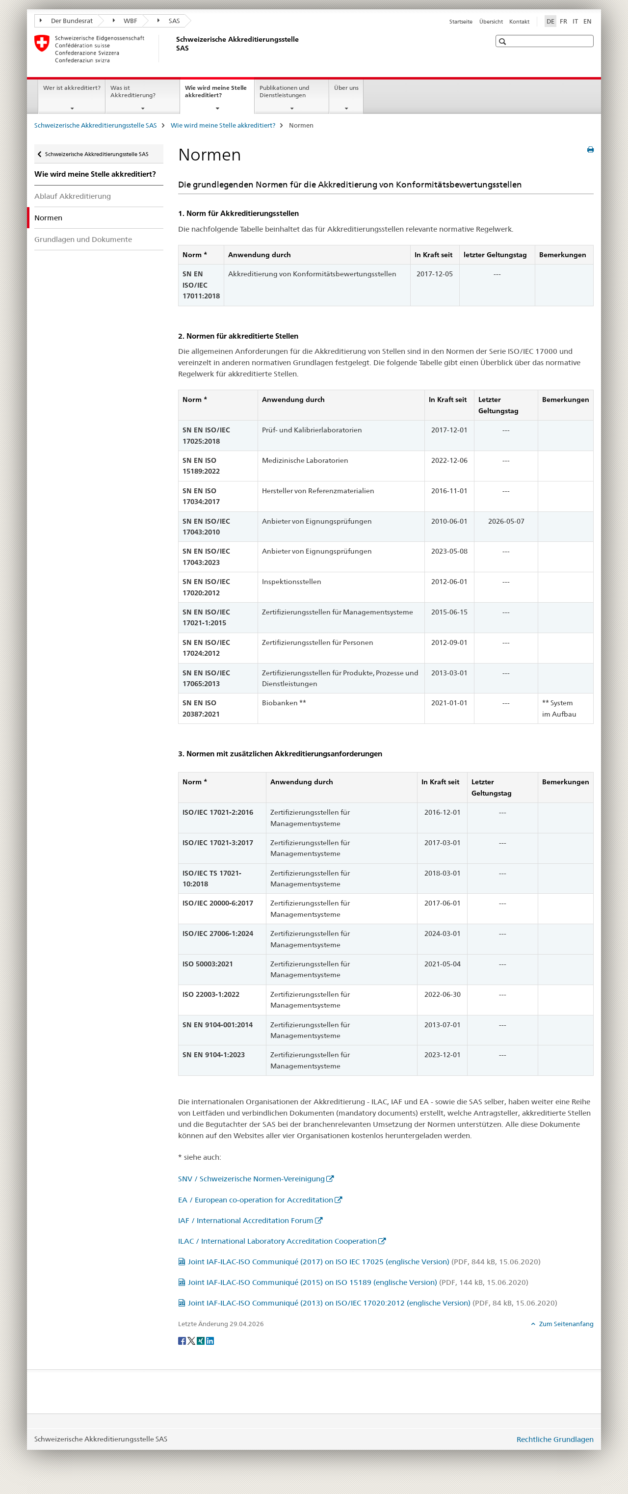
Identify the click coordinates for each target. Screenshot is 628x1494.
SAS (168, 21)
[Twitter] (192, 1340)
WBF (125, 21)
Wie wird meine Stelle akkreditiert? (216, 95)
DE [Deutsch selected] (550, 21)
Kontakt (519, 21)
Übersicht (491, 21)
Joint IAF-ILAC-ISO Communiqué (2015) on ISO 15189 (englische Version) (358, 1282)
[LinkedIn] (210, 1340)
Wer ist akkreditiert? (72, 87)
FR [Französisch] (563, 21)
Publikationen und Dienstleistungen (284, 91)
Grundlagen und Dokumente (83, 239)
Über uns (346, 87)
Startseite (460, 21)
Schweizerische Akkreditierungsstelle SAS (95, 125)
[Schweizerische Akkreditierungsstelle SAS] (174, 48)
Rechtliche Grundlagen (555, 1439)
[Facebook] (182, 1340)
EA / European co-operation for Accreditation (255, 1199)
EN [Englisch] (587, 21)
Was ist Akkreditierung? (133, 91)
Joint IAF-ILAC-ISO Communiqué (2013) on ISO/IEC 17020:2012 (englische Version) (372, 1302)
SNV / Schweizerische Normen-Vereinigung (251, 1178)
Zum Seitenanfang (566, 1324)
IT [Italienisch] (575, 21)
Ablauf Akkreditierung (72, 196)
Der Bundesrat (66, 21)
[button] (503, 41)
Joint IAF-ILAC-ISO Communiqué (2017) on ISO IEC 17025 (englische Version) (364, 1261)
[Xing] (201, 1340)
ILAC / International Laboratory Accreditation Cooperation (277, 1241)
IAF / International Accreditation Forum (246, 1220)
